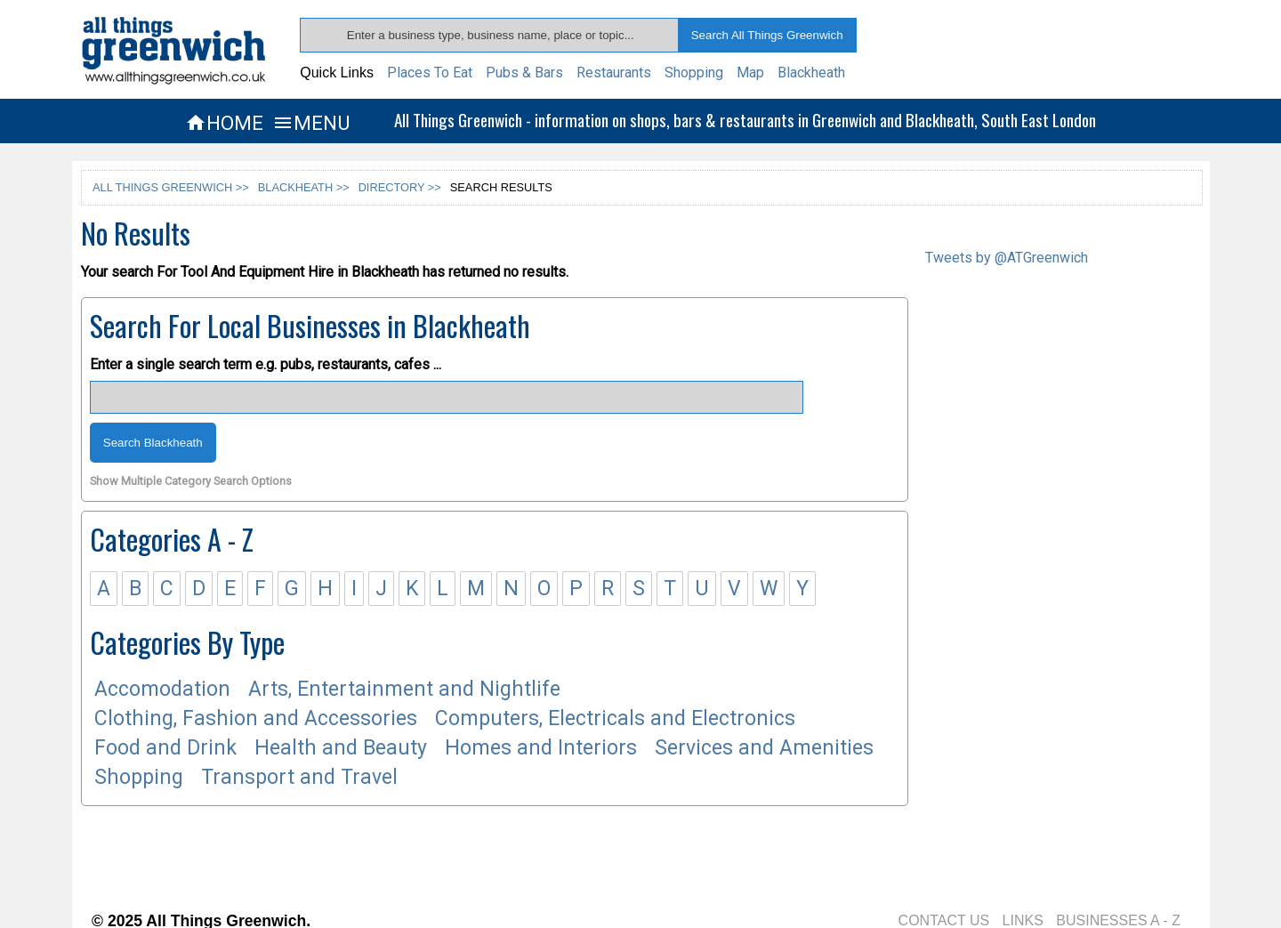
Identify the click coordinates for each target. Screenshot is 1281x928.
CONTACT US (944, 920)
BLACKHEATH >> (304, 187)
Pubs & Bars (524, 72)
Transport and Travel (299, 777)
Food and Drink (165, 748)
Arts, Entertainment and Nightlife (404, 689)
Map (750, 72)
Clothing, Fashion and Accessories (255, 718)
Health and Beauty (340, 748)
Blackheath (811, 72)
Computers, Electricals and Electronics (615, 718)
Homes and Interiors (541, 748)
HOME (224, 122)
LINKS (1023, 920)
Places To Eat (429, 72)
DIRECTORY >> (400, 187)
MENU (311, 122)
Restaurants (613, 72)
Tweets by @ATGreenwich (1006, 257)
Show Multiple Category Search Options (191, 482)
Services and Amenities (764, 748)
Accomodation (162, 689)
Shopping (694, 72)
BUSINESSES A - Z (1118, 920)
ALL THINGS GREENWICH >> (171, 187)
